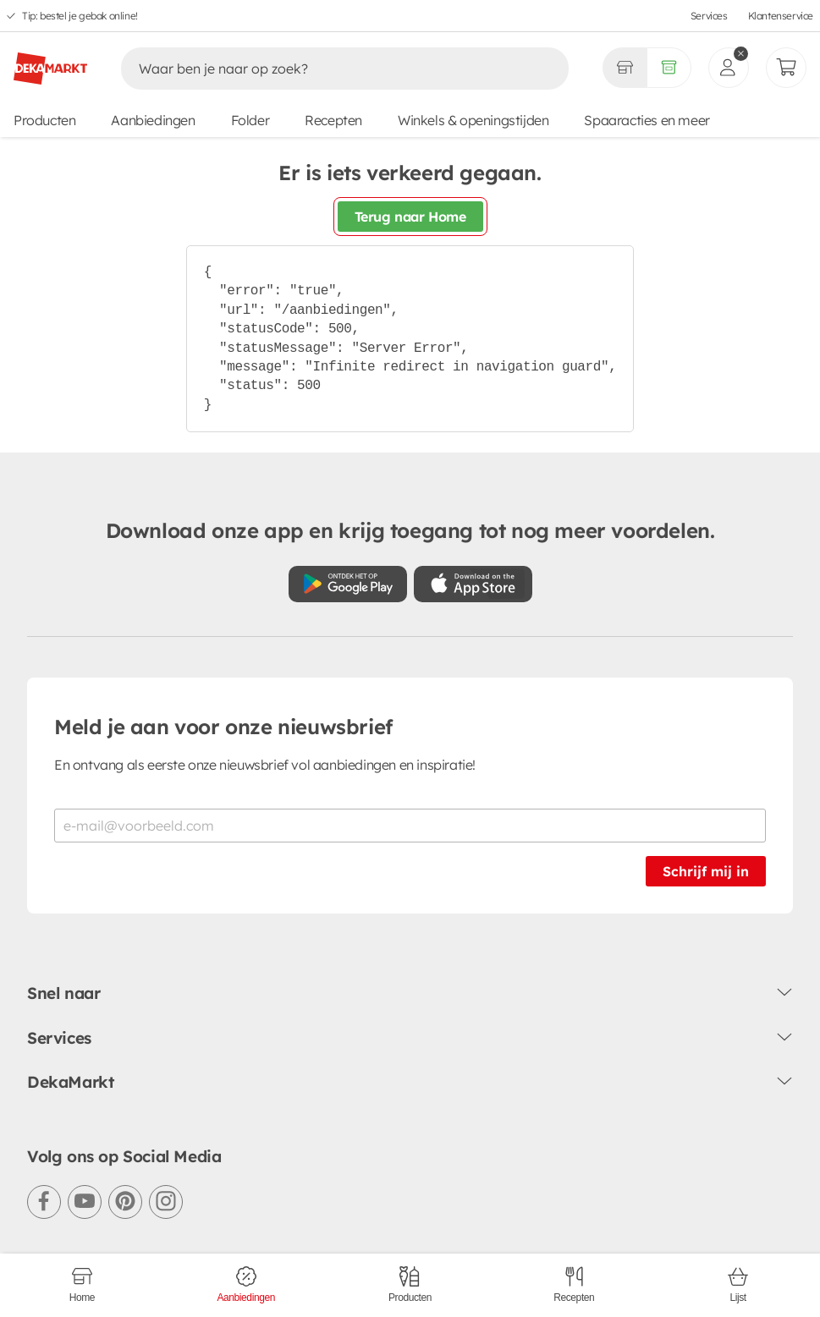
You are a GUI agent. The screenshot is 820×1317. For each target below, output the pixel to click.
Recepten (333, 120)
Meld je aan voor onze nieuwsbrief (223, 726)
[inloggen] (728, 67)
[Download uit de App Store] (473, 584)
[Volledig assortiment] (669, 67)
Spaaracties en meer (646, 120)
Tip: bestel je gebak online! (80, 15)
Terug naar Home (410, 216)
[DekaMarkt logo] (50, 62)
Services (709, 15)
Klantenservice (780, 15)
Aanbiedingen (153, 120)
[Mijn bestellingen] (786, 67)
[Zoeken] (327, 68)
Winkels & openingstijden (473, 120)
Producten (44, 120)
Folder (250, 120)
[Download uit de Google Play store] (348, 584)
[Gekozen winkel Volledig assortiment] (625, 67)
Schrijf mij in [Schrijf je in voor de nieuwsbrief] (706, 871)
